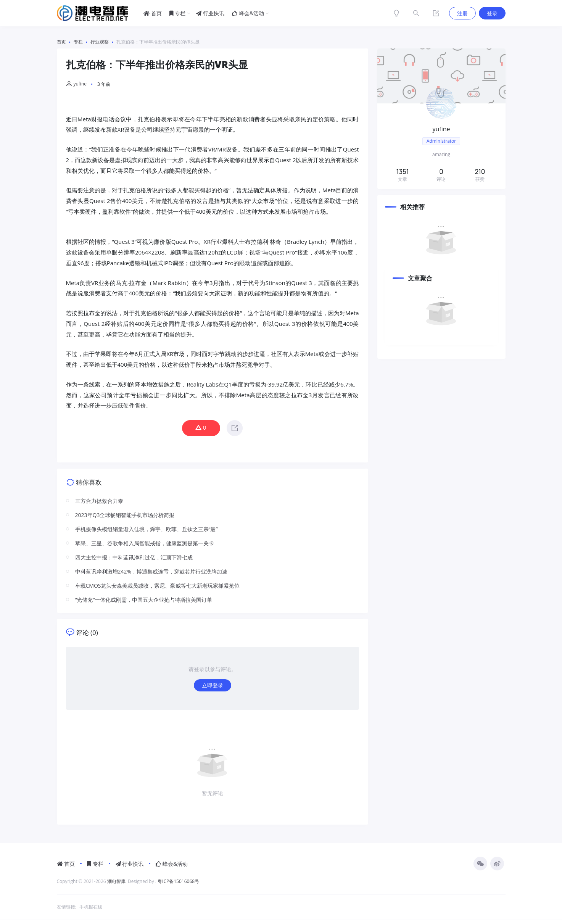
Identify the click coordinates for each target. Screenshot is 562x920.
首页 (152, 13)
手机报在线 (90, 907)
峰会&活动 (248, 13)
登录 (492, 13)
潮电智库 (116, 881)
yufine (76, 84)
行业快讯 (210, 13)
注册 (462, 13)
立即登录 (212, 685)
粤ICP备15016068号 (178, 881)
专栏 (177, 13)
